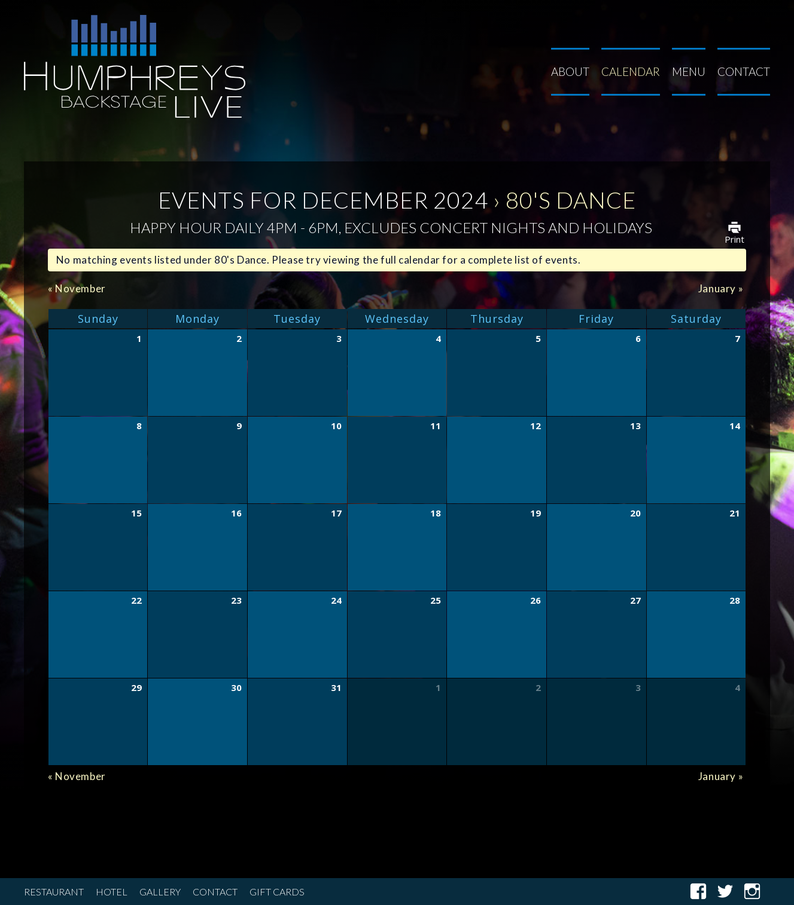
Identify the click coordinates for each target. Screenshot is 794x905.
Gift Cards (277, 891)
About (570, 71)
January (720, 288)
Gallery (160, 891)
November (77, 288)
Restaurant (54, 891)
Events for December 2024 (323, 199)
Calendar (630, 71)
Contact (743, 71)
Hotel (111, 891)
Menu (688, 71)
